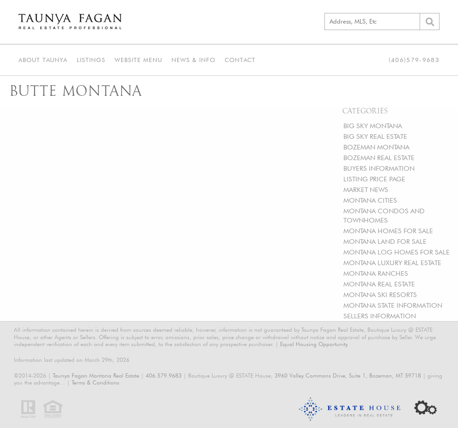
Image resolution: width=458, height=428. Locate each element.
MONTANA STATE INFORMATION (392, 305)
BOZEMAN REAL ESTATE (379, 157)
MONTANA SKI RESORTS (380, 294)
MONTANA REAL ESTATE (379, 284)
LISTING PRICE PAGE (374, 179)
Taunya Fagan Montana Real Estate (96, 375)
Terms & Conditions (95, 382)
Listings (91, 59)
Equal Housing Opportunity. (314, 344)
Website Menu (138, 59)
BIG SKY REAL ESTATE (375, 136)
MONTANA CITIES (370, 200)
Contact (240, 59)
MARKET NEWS (365, 189)
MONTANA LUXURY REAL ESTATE (392, 263)
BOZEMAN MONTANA (376, 147)
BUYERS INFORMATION (379, 168)
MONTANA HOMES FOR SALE (388, 231)
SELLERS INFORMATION (379, 316)
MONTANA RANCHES (375, 273)
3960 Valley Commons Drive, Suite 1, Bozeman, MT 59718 (348, 375)
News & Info (193, 59)
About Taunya (42, 59)
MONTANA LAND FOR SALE (385, 241)
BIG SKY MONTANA (372, 126)
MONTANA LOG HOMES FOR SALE (396, 252)
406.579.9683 (164, 375)
